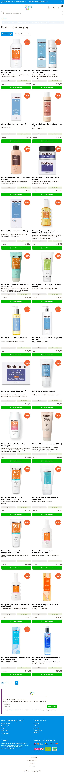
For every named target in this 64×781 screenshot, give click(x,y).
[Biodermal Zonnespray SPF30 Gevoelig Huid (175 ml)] (16, 621)
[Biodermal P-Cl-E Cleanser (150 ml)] (16, 354)
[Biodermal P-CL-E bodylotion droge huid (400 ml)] (47, 354)
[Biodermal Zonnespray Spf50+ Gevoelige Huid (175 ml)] (47, 568)
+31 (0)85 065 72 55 (7, 748)
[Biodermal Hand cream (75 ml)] (47, 407)
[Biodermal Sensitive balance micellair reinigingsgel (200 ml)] (47, 674)
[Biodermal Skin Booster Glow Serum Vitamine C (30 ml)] (47, 621)
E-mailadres (6, 704)
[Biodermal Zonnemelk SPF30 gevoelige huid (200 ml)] (16, 87)
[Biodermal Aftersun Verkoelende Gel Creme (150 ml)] (47, 514)
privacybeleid (14, 710)
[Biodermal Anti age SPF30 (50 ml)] (16, 407)
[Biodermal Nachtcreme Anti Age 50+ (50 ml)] (47, 194)
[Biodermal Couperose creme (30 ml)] (16, 248)
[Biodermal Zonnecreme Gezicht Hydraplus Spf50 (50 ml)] (16, 568)
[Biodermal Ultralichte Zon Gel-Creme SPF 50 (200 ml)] (16, 301)
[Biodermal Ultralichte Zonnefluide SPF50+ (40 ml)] (16, 461)
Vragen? (4, 740)
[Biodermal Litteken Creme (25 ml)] (16, 141)
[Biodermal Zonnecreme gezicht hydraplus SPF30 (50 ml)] (16, 514)
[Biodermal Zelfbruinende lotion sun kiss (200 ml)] (16, 194)
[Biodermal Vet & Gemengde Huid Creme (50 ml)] (47, 301)
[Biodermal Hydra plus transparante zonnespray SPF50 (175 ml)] (47, 248)
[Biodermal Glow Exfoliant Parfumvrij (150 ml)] (47, 141)
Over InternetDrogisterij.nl (12, 720)
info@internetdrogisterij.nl (14, 747)
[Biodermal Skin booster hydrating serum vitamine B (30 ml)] (16, 674)
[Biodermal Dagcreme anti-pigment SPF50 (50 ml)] (47, 87)
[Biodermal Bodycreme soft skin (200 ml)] (47, 461)
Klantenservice (40, 720)
